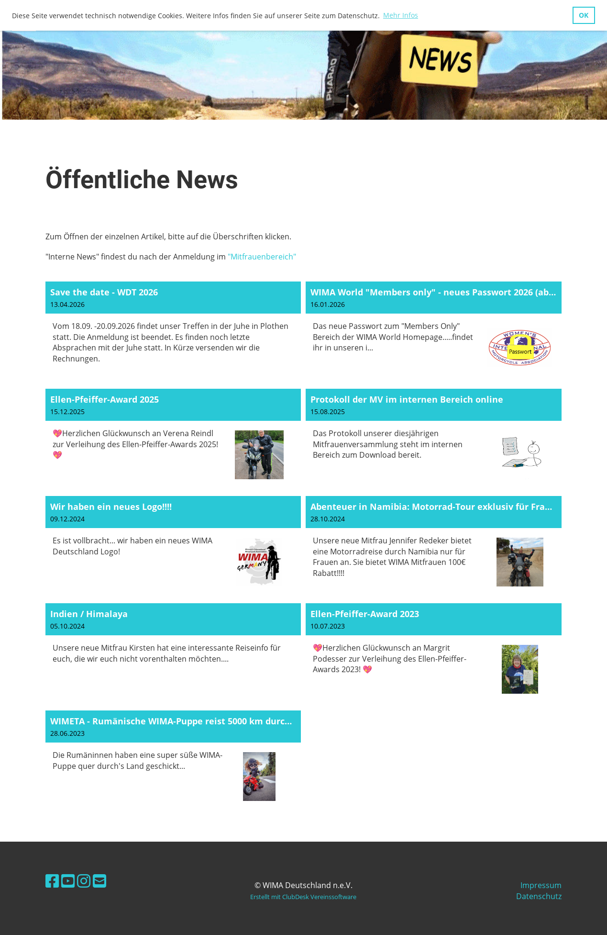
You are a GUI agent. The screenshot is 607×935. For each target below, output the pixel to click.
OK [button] (583, 15)
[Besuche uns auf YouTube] (68, 880)
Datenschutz (539, 896)
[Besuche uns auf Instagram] (83, 880)
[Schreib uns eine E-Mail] (99, 880)
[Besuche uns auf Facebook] (52, 880)
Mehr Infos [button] (400, 15)
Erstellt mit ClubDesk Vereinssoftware (303, 896)
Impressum (541, 885)
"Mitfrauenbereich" (262, 256)
